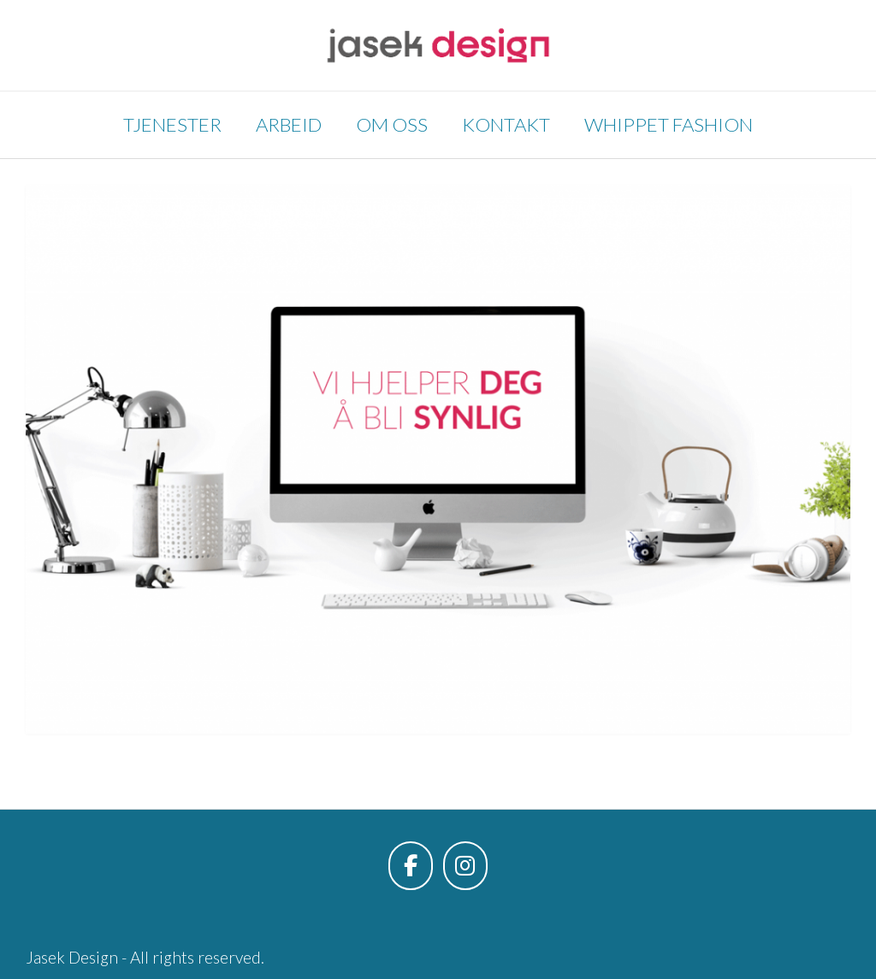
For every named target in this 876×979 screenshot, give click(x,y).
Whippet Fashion (668, 124)
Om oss (392, 124)
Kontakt (506, 124)
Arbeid (289, 124)
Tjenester (172, 124)
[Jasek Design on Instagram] (465, 865)
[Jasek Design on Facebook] (410, 865)
